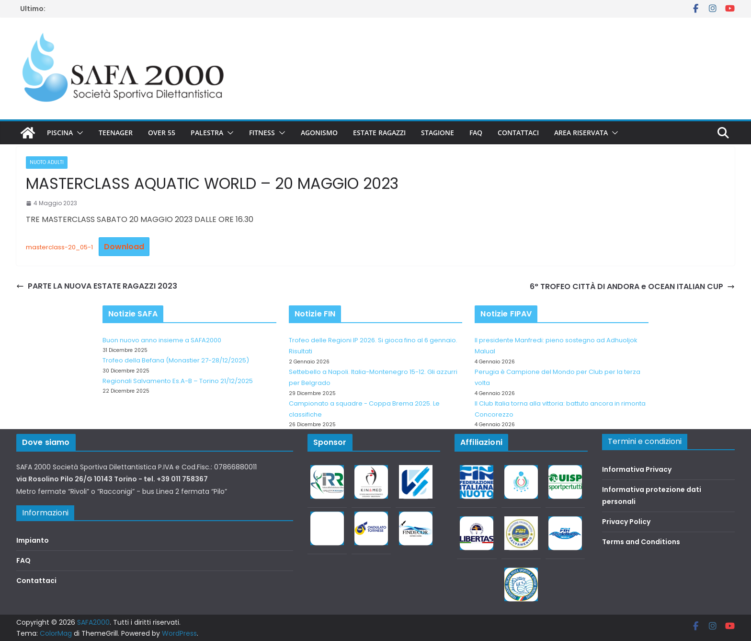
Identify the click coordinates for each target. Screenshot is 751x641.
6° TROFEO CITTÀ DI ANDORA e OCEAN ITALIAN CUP (632, 286)
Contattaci (518, 132)
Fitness (262, 132)
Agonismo (319, 132)
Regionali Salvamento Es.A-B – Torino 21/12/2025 (177, 380)
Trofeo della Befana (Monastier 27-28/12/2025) (175, 360)
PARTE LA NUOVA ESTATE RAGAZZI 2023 (96, 285)
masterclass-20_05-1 (59, 247)
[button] (78, 133)
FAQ (475, 132)
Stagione (437, 132)
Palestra (207, 132)
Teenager (116, 132)
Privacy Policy (626, 521)
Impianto (32, 540)
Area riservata (581, 132)
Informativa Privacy (636, 469)
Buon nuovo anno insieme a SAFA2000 (161, 340)
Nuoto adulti (47, 162)
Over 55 (161, 132)
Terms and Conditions (641, 542)
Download (124, 246)
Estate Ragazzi (379, 132)
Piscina (60, 132)
